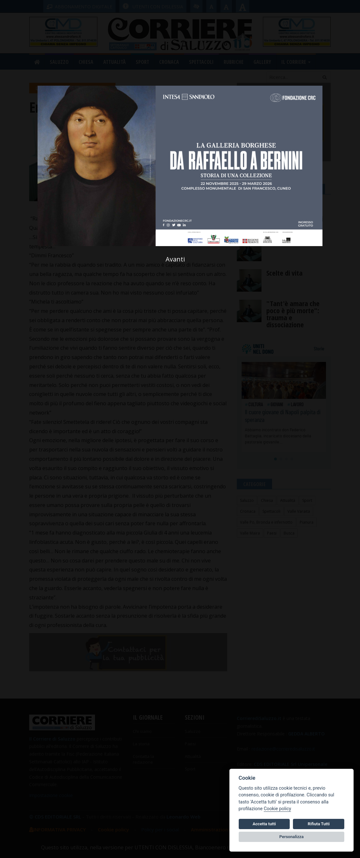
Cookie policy (277, 808)
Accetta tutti (264, 823)
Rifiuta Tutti (319, 823)
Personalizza (291, 836)
